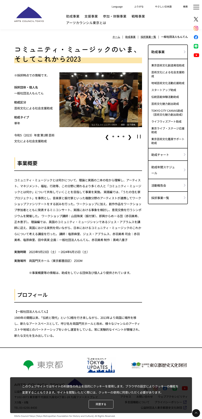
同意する (101, 404)
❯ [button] (130, 136)
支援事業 (91, 16)
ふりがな (133, 6)
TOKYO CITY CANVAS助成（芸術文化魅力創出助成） (167, 111)
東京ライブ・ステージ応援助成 (167, 128)
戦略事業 (138, 16)
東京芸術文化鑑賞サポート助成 (167, 139)
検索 (185, 6)
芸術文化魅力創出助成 (165, 103)
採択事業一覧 (160, 195)
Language (109, 6)
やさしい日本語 (160, 6)
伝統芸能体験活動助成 (165, 96)
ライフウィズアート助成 (166, 120)
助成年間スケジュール (163, 167)
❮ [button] (107, 136)
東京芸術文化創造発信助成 (167, 65)
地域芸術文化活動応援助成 (167, 82)
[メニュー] (196, 7)
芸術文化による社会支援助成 (167, 73)
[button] (113, 136)
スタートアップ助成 (163, 89)
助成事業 (72, 16)
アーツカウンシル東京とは (86, 22)
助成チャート (160, 152)
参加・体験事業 (114, 16)
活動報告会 (158, 183)
